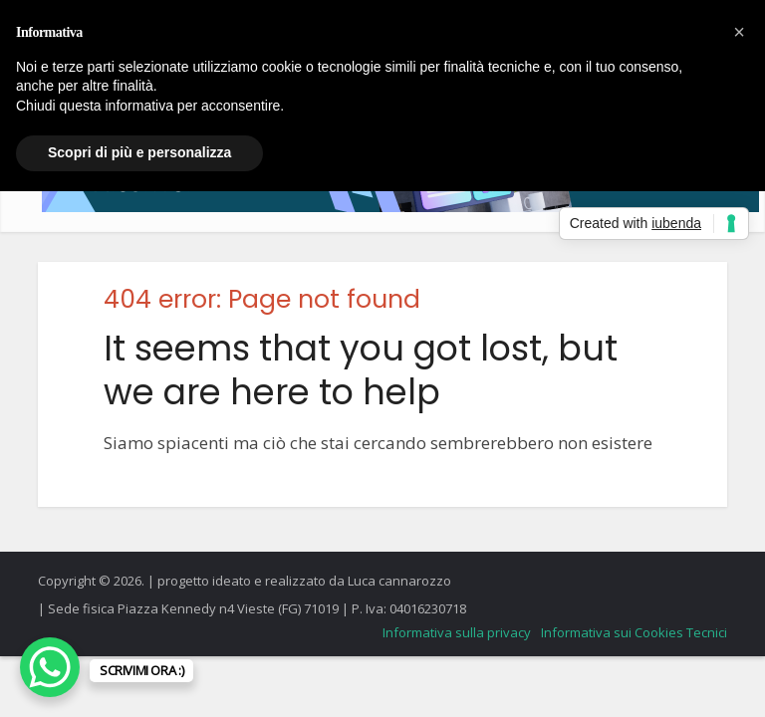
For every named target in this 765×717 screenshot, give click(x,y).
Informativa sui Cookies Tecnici (634, 632)
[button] (739, 32)
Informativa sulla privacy (456, 632)
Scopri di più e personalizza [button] (139, 152)
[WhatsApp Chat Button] (50, 667)
